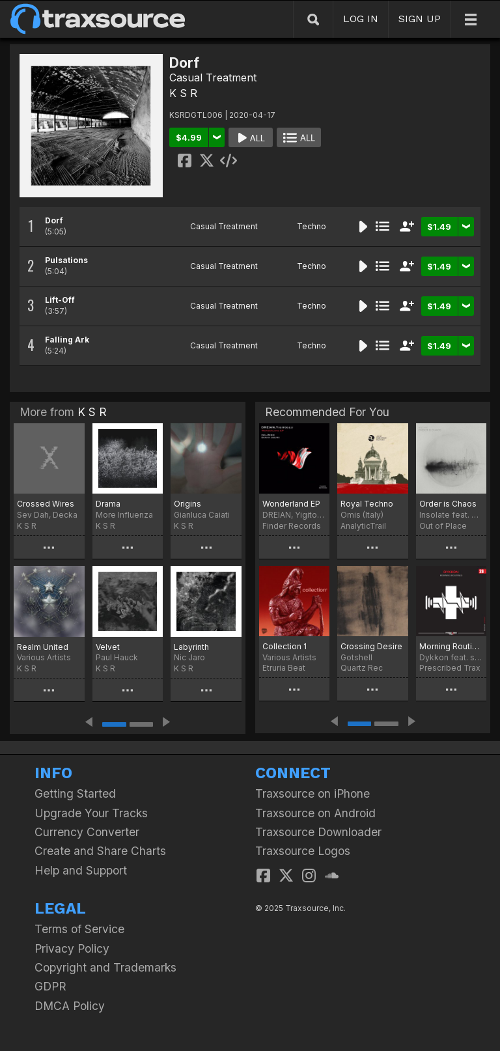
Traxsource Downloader (318, 832)
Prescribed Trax (449, 668)
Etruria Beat (283, 668)
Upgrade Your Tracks (91, 813)
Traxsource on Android (315, 813)
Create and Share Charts (100, 851)
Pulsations (66, 260)
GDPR (50, 986)
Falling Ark (67, 339)
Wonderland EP (291, 504)
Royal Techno (366, 504)
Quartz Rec (361, 668)
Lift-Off (60, 300)
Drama (108, 504)
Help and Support (81, 870)
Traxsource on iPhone (312, 793)
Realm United (42, 647)
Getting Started (75, 793)
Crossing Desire (371, 646)
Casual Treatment (213, 77)
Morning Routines (451, 646)
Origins (187, 504)
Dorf (54, 220)
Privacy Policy (72, 948)
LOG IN (360, 18)
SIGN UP (419, 18)
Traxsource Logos (302, 851)
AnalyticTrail (363, 526)
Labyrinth (191, 647)
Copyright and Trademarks (105, 967)
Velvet (108, 647)
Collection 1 (284, 646)
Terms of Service (79, 929)
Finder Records (291, 526)
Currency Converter (87, 832)
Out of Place (443, 526)
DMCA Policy (70, 1006)
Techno (311, 226)
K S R (183, 93)
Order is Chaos (448, 504)
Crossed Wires (45, 504)
